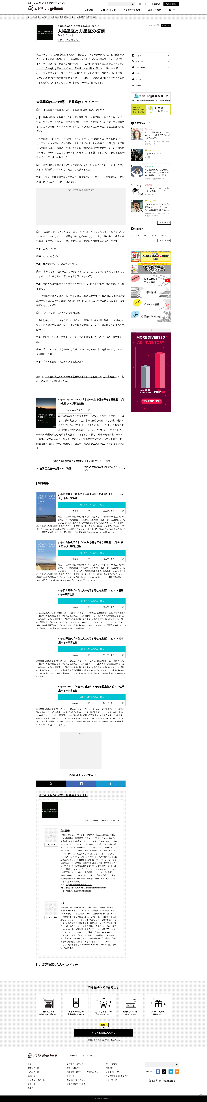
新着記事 (88, 10)
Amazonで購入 (75, 410)
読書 (138, 73)
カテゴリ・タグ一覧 (36, 1080)
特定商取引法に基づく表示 (117, 1076)
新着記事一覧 (33, 1068)
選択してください (108, 820)
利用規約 (109, 1068)
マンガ (139, 79)
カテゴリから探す (131, 10)
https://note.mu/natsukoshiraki (78, 891)
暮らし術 (36, 17)
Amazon (75, 511)
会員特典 (70, 1076)
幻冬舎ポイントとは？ (76, 1080)
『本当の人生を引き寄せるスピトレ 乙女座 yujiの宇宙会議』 (68, 68)
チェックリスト (150, 235)
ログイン (156, 4)
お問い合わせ (111, 1064)
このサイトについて (75, 1064)
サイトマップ (111, 1080)
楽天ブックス (108, 511)
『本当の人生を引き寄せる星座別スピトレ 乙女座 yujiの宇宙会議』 (81, 376)
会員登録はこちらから (103, 1032)
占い (61, 40)
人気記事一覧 (33, 1072)
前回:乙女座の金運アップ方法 (55, 468)
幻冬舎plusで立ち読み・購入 (92, 505)
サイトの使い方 (73, 1068)
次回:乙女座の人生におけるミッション (102, 469)
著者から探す (154, 10)
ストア (172, 10)
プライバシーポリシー (115, 1072)
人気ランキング (108, 10)
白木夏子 (65, 830)
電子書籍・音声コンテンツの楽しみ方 (82, 1072)
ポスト (166, 25)
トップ (30, 1064)
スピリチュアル (73, 40)
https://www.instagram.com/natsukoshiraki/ (88, 888)
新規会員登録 (171, 4)
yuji (62, 903)
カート (143, 4)
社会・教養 (140, 67)
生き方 (138, 55)
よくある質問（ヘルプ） (77, 1084)
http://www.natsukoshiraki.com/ (79, 885)
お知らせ (139, 85)
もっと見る (164, 223)
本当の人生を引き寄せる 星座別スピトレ (58, 17)
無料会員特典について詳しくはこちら (104, 1040)
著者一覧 (31, 1084)
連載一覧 (31, 1076)
